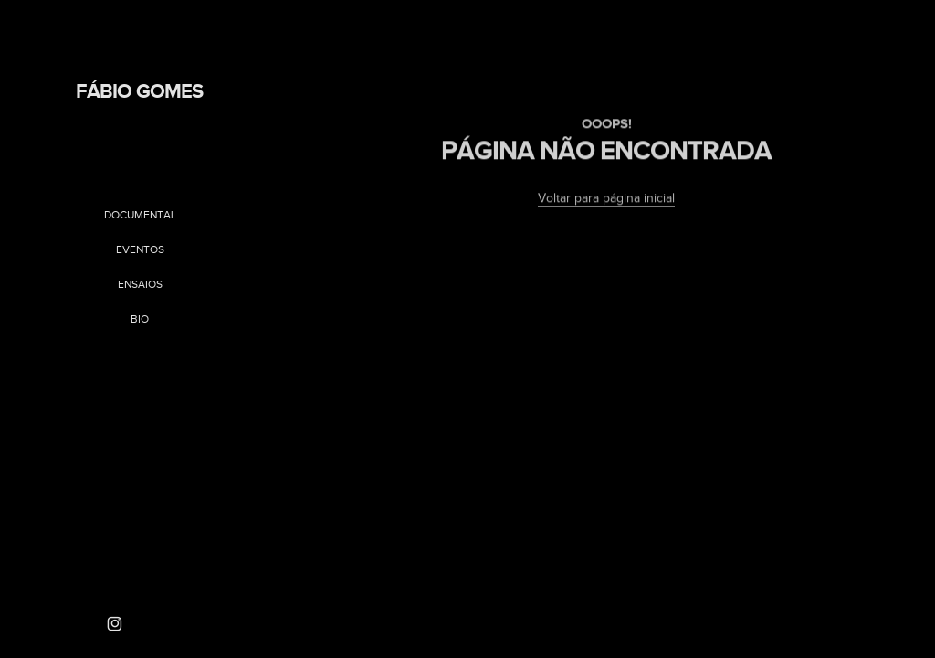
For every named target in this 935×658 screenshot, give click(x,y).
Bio (140, 319)
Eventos (140, 249)
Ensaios (140, 284)
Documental (140, 214)
